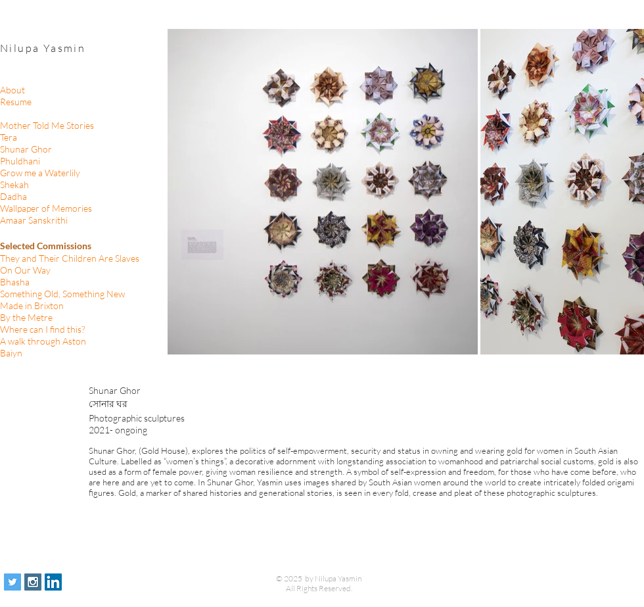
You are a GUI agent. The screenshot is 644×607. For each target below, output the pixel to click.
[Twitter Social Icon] (12, 582)
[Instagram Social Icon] (32, 582)
